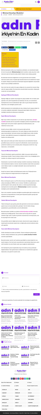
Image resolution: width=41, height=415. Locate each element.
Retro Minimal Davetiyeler (9, 62)
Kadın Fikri (21, 413)
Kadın (28, 413)
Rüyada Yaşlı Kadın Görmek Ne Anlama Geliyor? (34, 347)
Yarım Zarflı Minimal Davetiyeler (10, 66)
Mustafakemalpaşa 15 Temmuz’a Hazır (20, 333)
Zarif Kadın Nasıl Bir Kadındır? (35, 355)
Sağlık (25, 413)
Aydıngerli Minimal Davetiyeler (10, 57)
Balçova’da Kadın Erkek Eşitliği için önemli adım (6, 316)
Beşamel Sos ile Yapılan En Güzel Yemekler (34, 364)
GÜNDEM (10, 14)
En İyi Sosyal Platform (14, 413)
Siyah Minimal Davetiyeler (9, 59)
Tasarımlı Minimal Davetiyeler (9, 60)
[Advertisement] (20, 261)
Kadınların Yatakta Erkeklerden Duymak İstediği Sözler (14, 356)
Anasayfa (5, 14)
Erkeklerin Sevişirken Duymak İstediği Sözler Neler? (14, 364)
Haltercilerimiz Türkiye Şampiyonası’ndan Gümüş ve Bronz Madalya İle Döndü (7, 335)
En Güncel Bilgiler (34, 413)
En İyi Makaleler (6, 413)
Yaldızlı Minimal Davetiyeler (9, 64)
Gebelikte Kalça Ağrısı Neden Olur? (14, 346)
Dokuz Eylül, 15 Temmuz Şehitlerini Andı (33, 316)
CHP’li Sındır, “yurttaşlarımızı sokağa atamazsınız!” (20, 317)
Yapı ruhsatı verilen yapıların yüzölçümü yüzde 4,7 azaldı (32, 334)
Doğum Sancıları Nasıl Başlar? (24, 9)
